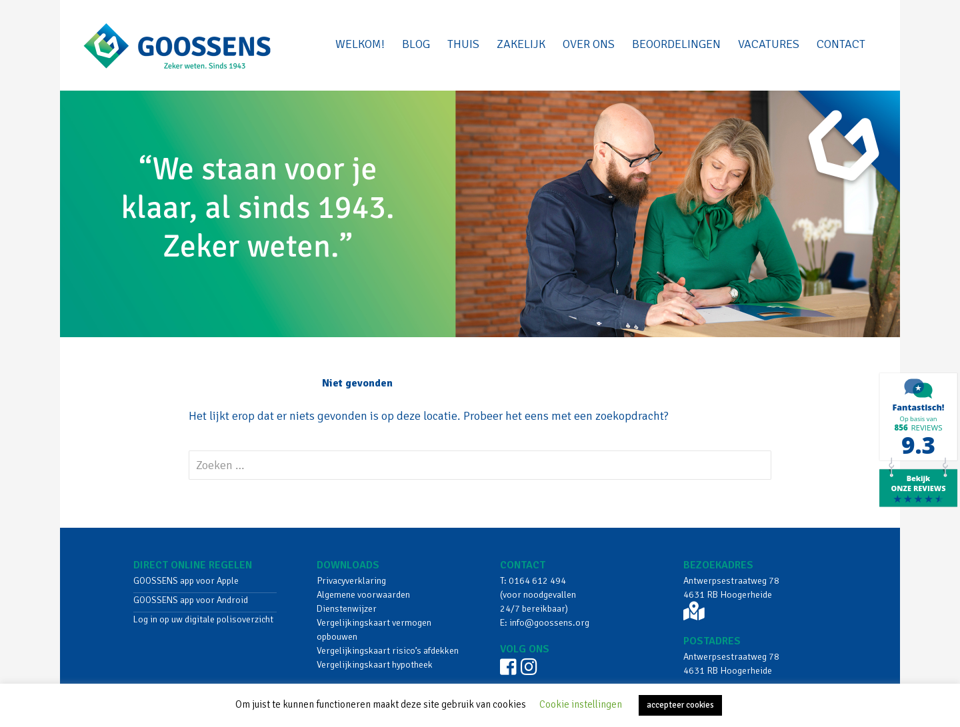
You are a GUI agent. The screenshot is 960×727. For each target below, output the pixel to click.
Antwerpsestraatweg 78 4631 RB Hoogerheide (731, 597)
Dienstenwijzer (347, 608)
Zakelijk (521, 44)
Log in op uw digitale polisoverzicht (203, 619)
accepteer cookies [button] (680, 705)
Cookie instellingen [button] (580, 704)
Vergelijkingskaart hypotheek (375, 664)
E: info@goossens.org (544, 622)
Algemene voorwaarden (363, 594)
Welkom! (360, 44)
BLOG (416, 44)
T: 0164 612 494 (533, 580)
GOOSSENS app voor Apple (186, 580)
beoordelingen (676, 44)
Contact (841, 44)
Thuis (463, 44)
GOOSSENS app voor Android (190, 600)
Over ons (589, 44)
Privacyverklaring (351, 580)
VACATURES (768, 44)
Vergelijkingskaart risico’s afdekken (388, 650)
